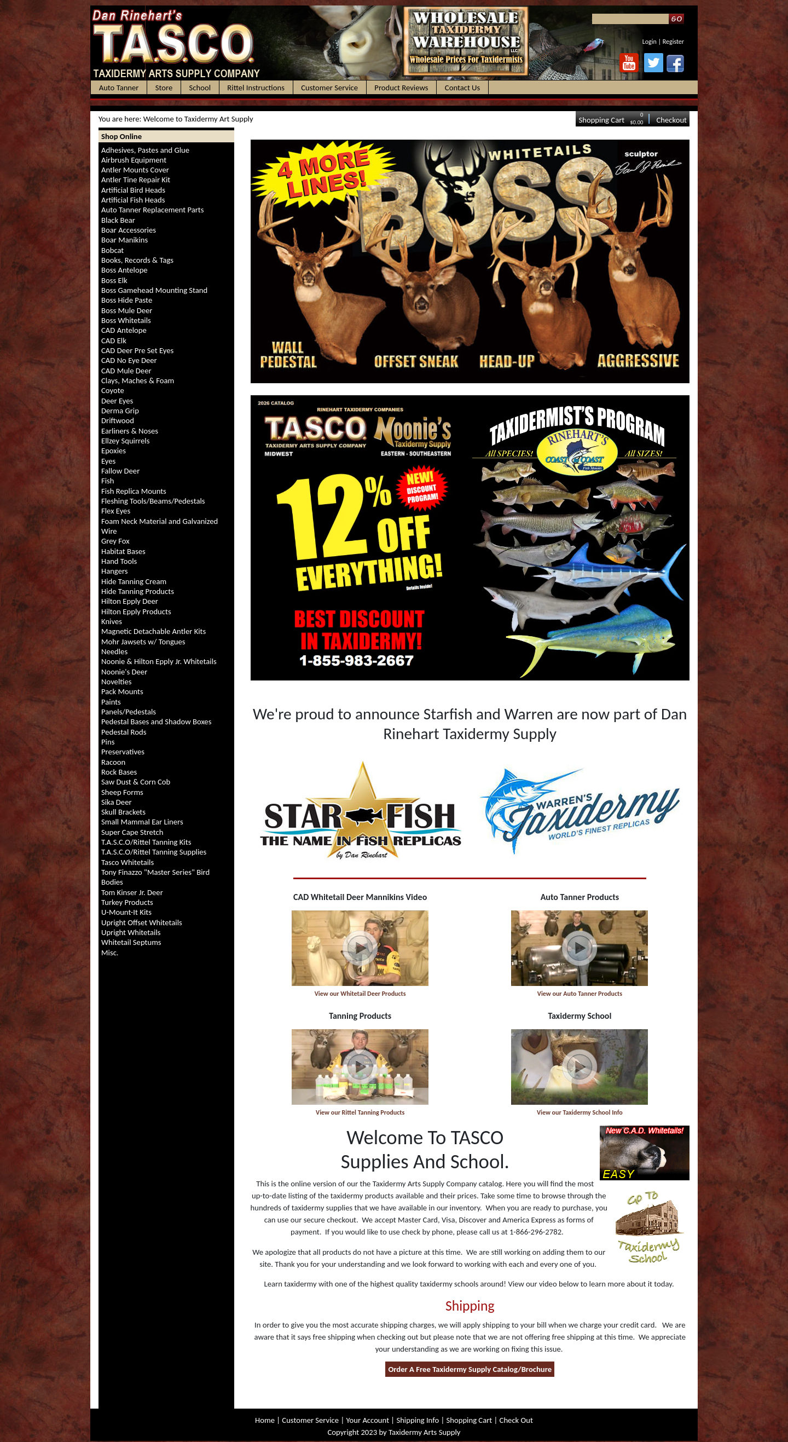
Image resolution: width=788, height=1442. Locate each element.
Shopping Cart (601, 120)
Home (265, 1420)
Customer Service (310, 1420)
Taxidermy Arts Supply (424, 1432)
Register (673, 41)
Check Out (516, 1420)
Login (649, 41)
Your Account (367, 1420)
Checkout (671, 120)
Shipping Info (417, 1420)
